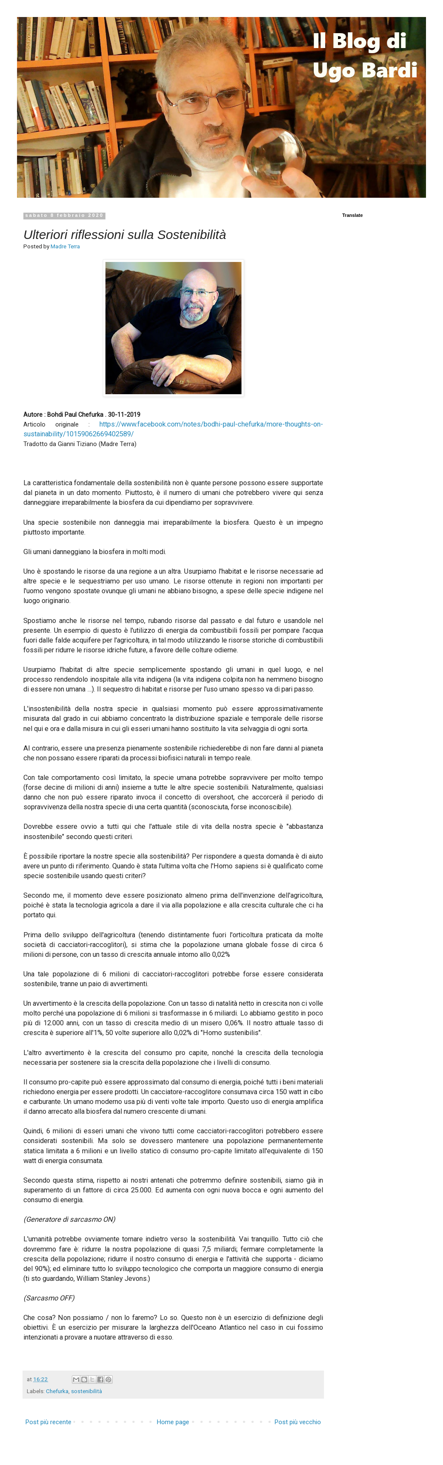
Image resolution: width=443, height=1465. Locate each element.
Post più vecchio (298, 1422)
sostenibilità (86, 1391)
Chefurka (57, 1391)
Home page (173, 1422)
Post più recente (48, 1422)
